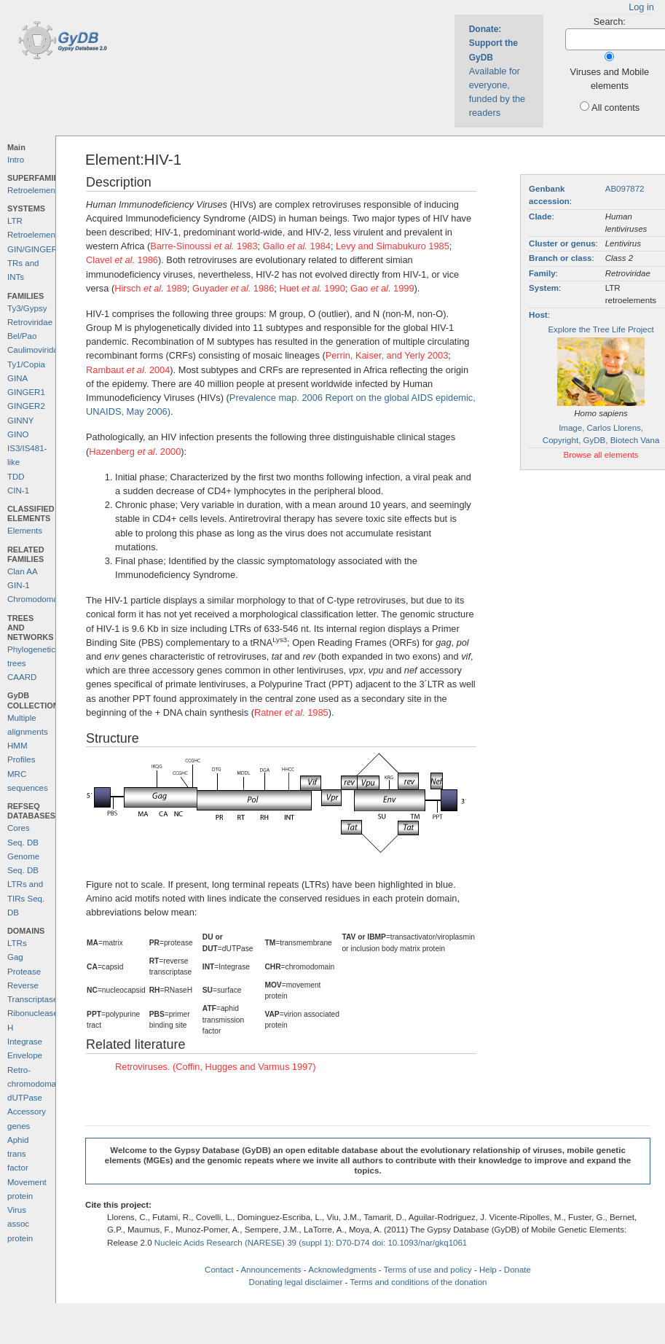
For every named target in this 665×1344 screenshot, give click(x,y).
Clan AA (22, 571)
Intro (15, 159)
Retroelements (34, 190)
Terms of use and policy (428, 1269)
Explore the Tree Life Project (600, 329)
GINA (17, 378)
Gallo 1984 (297, 246)
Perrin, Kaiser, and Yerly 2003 (387, 355)
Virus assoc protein (20, 1224)
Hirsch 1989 (150, 288)
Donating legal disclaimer (296, 1282)
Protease (24, 971)
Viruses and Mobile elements (610, 78)
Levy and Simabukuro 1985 (392, 246)
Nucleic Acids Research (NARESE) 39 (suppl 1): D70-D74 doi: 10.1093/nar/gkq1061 (311, 1242)
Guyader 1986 (233, 288)
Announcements (270, 1269)
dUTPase (24, 1097)
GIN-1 (18, 585)
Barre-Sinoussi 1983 (203, 246)
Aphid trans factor (17, 1154)
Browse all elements (601, 454)
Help (488, 1269)
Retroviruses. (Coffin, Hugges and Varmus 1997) (215, 1066)
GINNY (20, 420)
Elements (24, 530)
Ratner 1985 (291, 712)
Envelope (24, 1055)
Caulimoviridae (35, 349)
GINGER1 (26, 392)
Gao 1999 (382, 288)
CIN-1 (18, 490)
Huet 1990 (312, 288)
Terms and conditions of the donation (418, 1282)
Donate (517, 1269)
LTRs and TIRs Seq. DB (25, 898)
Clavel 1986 (122, 259)
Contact (219, 1269)
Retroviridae (29, 322)
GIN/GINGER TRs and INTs (32, 263)
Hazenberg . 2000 (135, 451)
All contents (615, 107)
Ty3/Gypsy (27, 308)
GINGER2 (26, 406)
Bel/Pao (21, 336)
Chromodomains (37, 599)
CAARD (21, 677)
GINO (17, 434)
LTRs (17, 943)
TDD (16, 476)
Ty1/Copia (26, 364)
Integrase (24, 1041)
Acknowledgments (342, 1269)
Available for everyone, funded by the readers (497, 71)
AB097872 (625, 188)
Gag (15, 957)
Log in (641, 6)
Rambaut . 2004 (128, 369)
